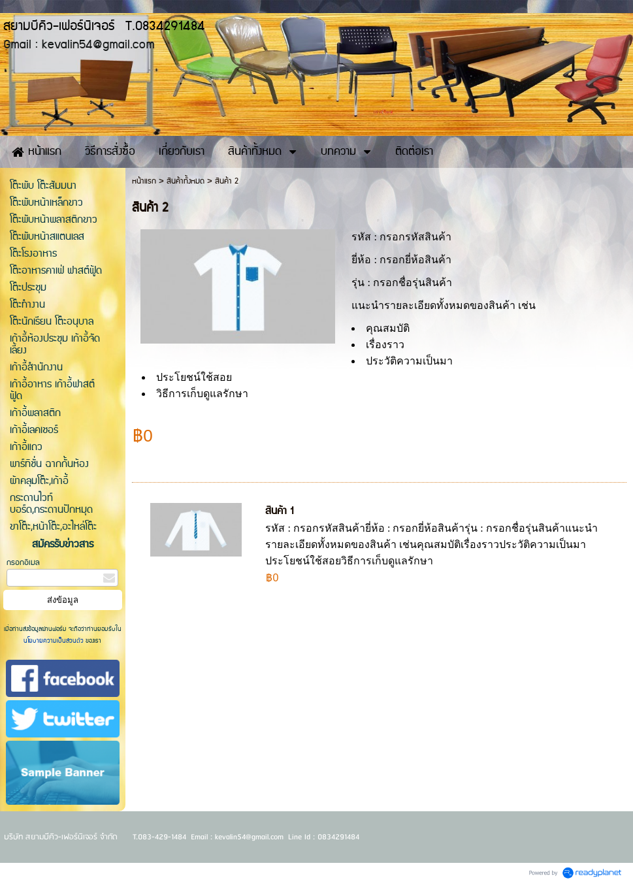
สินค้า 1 (279, 511)
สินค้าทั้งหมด (185, 181)
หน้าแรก (144, 181)
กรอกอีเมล (23, 563)
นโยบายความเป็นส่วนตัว (55, 641)
